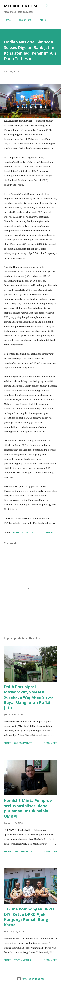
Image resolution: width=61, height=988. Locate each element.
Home (7, 19)
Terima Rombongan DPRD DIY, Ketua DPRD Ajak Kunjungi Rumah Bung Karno (29, 916)
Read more (50, 743)
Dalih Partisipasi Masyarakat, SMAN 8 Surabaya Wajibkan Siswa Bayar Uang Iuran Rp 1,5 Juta (28, 697)
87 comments (22, 960)
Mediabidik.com (20, 5)
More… (44, 19)
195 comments (23, 851)
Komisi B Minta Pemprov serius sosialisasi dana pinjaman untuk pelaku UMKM (28, 808)
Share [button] (49, 532)
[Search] (47, 6)
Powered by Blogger (30, 978)
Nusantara (25, 19)
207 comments (23, 743)
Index (29, 532)
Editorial (19, 532)
